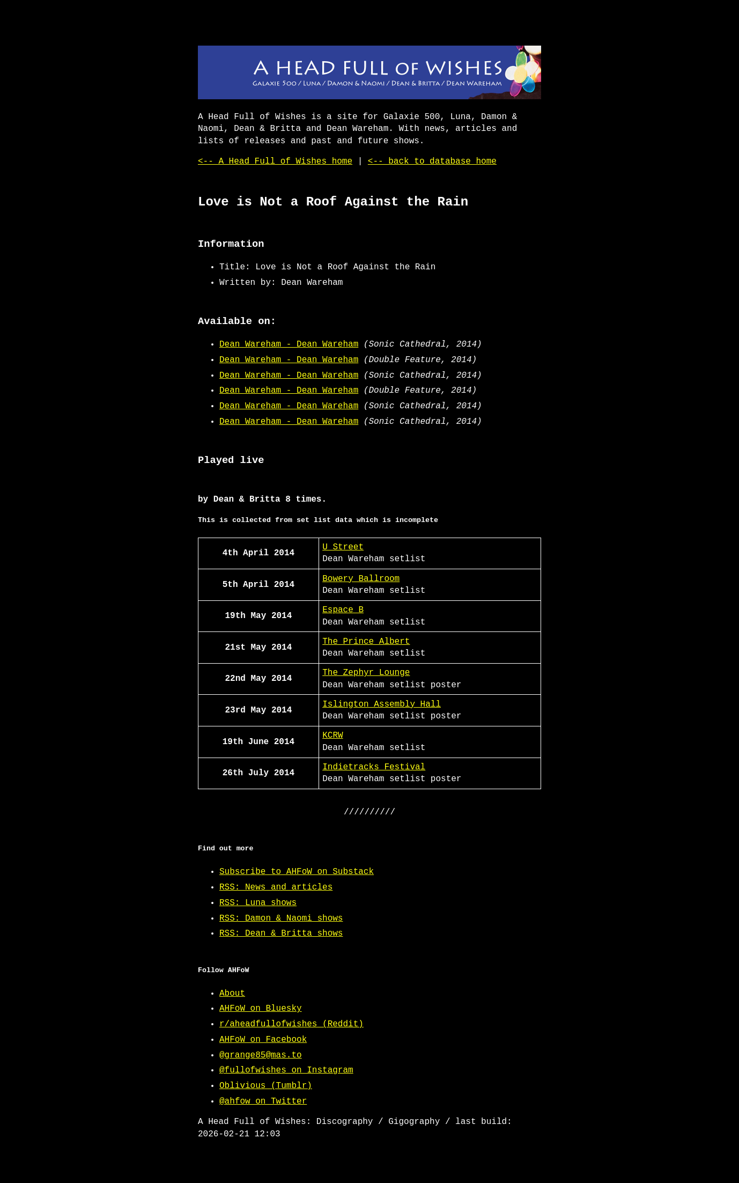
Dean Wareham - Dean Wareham (288, 344)
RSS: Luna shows (258, 903)
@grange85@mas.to (260, 1055)
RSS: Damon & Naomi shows (281, 918)
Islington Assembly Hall (381, 704)
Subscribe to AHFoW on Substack (296, 872)
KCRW (332, 735)
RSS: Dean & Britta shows (281, 933)
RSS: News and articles (275, 887)
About (232, 994)
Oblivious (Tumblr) (265, 1086)
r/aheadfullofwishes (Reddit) (291, 1024)
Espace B (343, 610)
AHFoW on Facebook (263, 1040)
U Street (343, 547)
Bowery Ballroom (361, 579)
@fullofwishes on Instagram (286, 1070)
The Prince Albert (366, 642)
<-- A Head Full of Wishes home (275, 161)
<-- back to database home (432, 161)
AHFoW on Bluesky (260, 1009)
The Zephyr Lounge (366, 673)
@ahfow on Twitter (263, 1101)
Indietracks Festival (373, 767)
